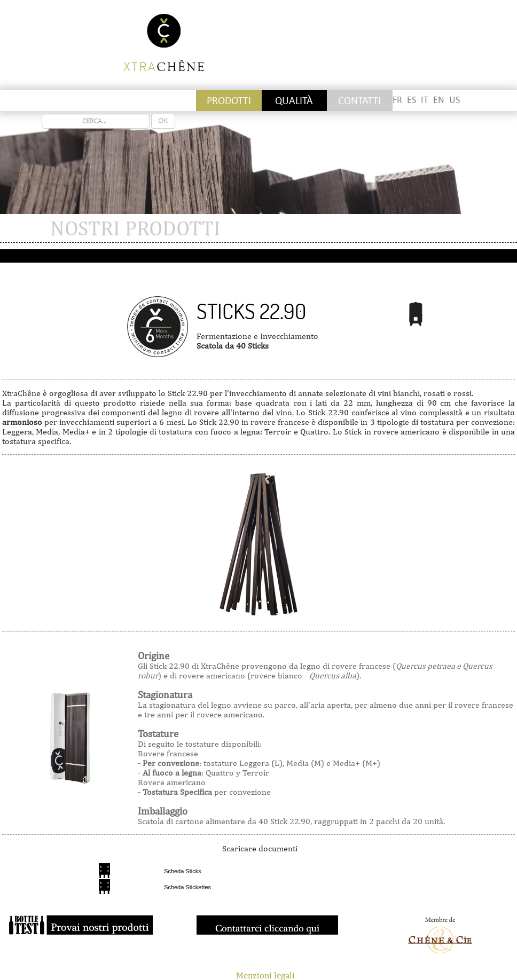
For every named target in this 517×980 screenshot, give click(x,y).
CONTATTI (359, 100)
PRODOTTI (229, 100)
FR (397, 100)
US (454, 100)
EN (438, 100)
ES (411, 100)
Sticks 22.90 (251, 311)
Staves (100, 100)
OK (163, 121)
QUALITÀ (294, 100)
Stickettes (35, 100)
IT (424, 100)
